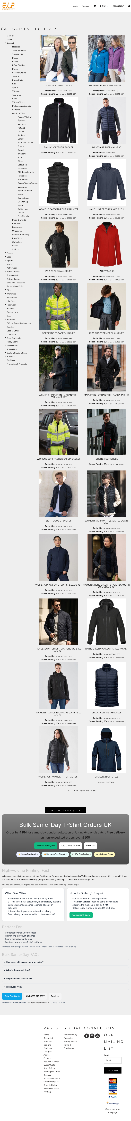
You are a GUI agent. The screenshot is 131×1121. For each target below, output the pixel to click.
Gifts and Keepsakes (16, 282)
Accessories (12, 345)
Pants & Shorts (19, 220)
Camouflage (23, 198)
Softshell (16, 109)
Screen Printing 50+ (50, 94)
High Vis (10, 301)
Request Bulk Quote (46, 845)
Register (86, 6)
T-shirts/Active (18, 50)
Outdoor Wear (18, 113)
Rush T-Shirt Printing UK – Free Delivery (51, 1071)
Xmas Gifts (12, 349)
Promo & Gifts (13, 275)
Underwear (17, 231)
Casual (21, 150)
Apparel (10, 43)
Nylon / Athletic (25, 190)
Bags (9, 256)
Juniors (15, 249)
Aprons (10, 260)
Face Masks (12, 297)
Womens (16, 91)
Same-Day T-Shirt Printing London (58, 884)
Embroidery (50, 90)
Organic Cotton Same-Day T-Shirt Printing (51, 1088)
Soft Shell (22, 164)
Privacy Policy (70, 1041)
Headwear (11, 304)
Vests (20, 194)
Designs (47, 1045)
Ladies (15, 61)
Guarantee (68, 1038)
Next (76, 790)
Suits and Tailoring (20, 234)
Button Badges (13, 279)
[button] (94, 6)
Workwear (22, 168)
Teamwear (16, 95)
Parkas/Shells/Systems (28, 183)
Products (47, 1048)
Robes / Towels (14, 271)
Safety (20, 138)
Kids (14, 83)
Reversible (22, 175)
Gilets (20, 161)
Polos (15, 69)
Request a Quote (51, 1061)
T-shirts (15, 76)
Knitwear (16, 223)
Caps (14, 98)
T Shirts (10, 39)
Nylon (20, 205)
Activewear (12, 268)
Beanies (10, 308)
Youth (20, 157)
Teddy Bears (12, 341)
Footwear (11, 319)
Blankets (11, 356)
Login (75, 6)
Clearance (11, 334)
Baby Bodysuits (14, 338)
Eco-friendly (23, 216)
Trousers (22, 153)
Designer (47, 1051)
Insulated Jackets (25, 142)
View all (10, 35)
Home (46, 1034)
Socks (15, 245)
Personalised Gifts (15, 286)
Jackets (21, 131)
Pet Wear (11, 360)
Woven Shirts (18, 102)
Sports (15, 87)
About (46, 1055)
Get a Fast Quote (12, 996)
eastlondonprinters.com (38, 1002)
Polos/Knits (17, 80)
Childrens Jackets (26, 172)
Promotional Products (17, 364)
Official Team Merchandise (19, 323)
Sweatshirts (17, 54)
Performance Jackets (21, 106)
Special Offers (13, 330)
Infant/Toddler (18, 65)
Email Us (90, 845)
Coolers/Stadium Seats (17, 353)
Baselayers (17, 227)
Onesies (10, 327)
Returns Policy (70, 1034)
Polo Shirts (17, 238)
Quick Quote (49, 1065)
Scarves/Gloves (19, 72)
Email (106, 1055)
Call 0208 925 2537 (71, 845)
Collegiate (17, 242)
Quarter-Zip (23, 201)
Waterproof (23, 187)
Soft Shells (23, 179)
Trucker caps (12, 312)
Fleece (15, 58)
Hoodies (16, 46)
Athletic (21, 135)
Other (9, 290)
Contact (47, 1058)
